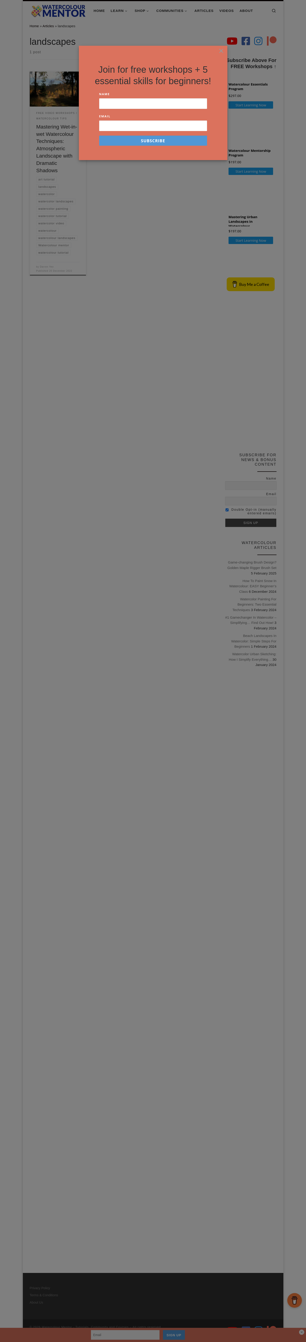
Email (105, 116)
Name (104, 94)
